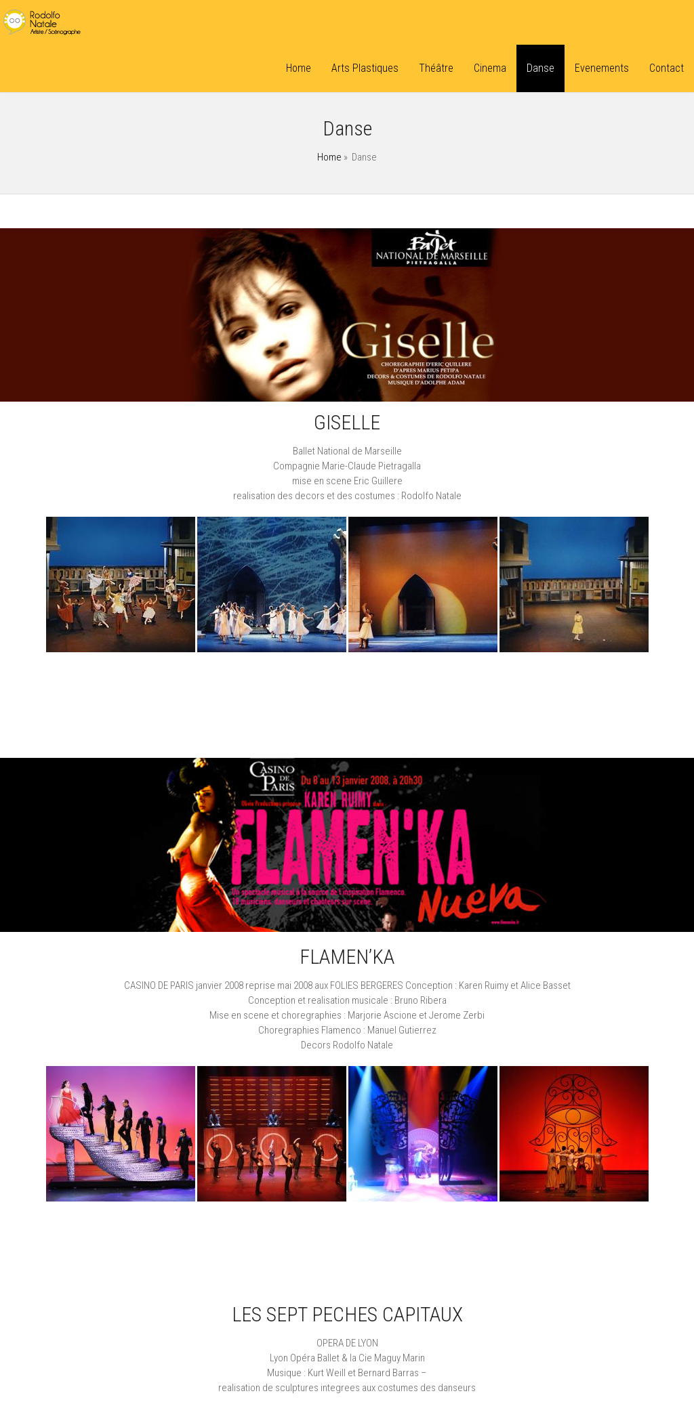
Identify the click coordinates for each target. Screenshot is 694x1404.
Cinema (490, 68)
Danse (540, 68)
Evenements (602, 68)
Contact (666, 68)
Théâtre (436, 68)
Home (298, 68)
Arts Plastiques (365, 68)
